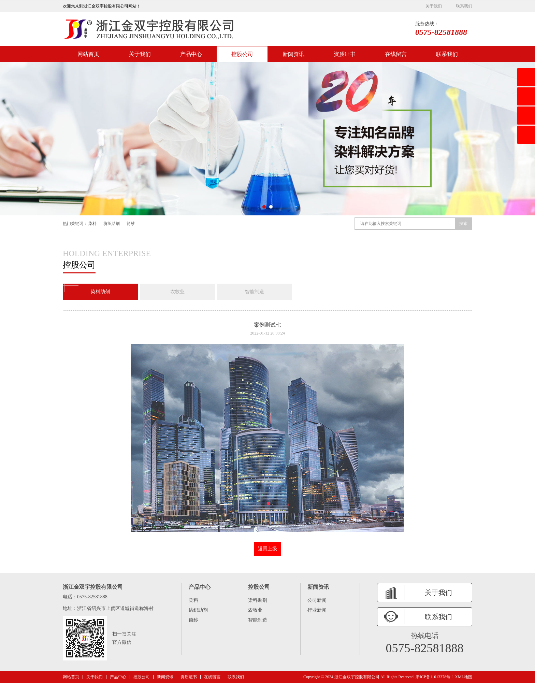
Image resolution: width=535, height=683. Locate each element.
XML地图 (463, 676)
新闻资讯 (293, 54)
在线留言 (396, 54)
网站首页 (88, 54)
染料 (92, 223)
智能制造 (254, 291)
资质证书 (345, 54)
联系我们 (464, 6)
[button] (264, 207)
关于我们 (433, 6)
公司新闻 (317, 600)
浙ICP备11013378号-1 (435, 676)
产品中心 (191, 54)
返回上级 (267, 548)
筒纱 (131, 223)
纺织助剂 (111, 223)
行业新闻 (317, 610)
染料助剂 (100, 291)
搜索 (463, 223)
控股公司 (242, 54)
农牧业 (177, 291)
